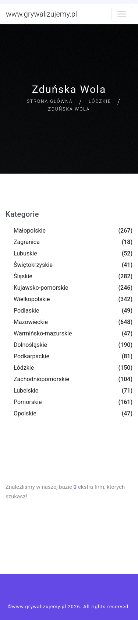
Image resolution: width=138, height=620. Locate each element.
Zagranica (27, 241)
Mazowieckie (31, 321)
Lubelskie (26, 390)
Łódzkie (100, 101)
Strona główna (50, 101)
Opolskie (25, 413)
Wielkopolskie (32, 299)
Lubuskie (25, 253)
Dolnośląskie (30, 344)
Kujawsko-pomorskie (41, 287)
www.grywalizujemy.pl (41, 14)
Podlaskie (26, 310)
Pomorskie (28, 401)
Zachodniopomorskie (41, 379)
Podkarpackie (31, 356)
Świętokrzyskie (33, 264)
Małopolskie (30, 230)
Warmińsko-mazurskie (43, 333)
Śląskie (23, 276)
